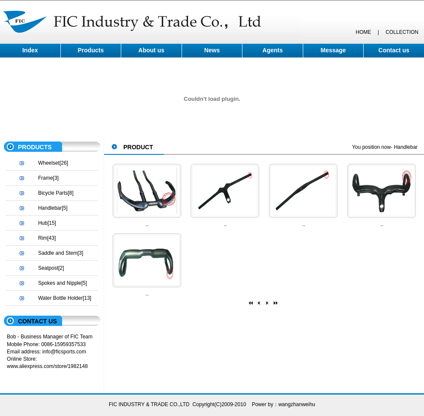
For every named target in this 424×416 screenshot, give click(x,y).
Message (333, 50)
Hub (43, 223)
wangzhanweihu (296, 404)
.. (147, 224)
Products (91, 50)
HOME (363, 32)
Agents (273, 50)
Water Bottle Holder (60, 298)
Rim (42, 238)
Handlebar (50, 208)
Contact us (394, 50)
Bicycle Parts (53, 193)
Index (30, 50)
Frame (45, 178)
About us (151, 50)
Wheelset (49, 163)
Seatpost (48, 268)
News (212, 50)
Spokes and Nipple (59, 283)
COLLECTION (401, 32)
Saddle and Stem (58, 253)
